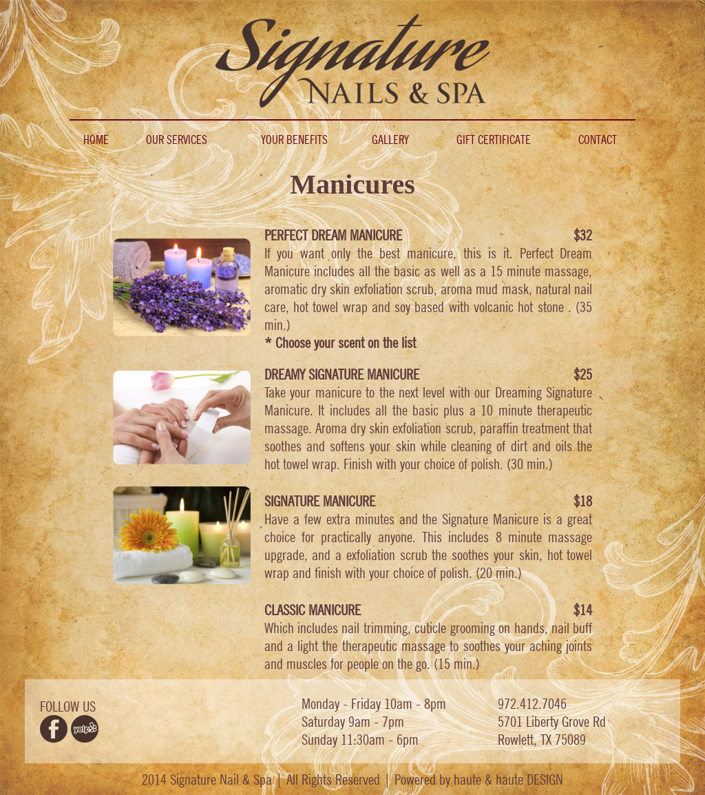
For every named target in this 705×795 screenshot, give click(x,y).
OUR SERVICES (176, 139)
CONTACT (597, 139)
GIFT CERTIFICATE (493, 139)
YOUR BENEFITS (294, 139)
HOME (96, 139)
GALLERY (390, 139)
